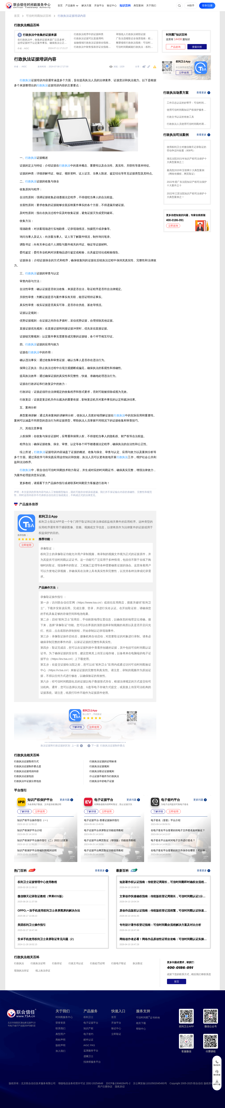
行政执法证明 (38, 963)
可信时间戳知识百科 (38, 15)
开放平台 (99, 5)
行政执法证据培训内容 (72, 15)
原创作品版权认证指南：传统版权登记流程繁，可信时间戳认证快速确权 (163, 910)
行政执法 (25, 80)
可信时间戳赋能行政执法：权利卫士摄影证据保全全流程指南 (135, 46)
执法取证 (138, 963)
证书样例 (148, 1017)
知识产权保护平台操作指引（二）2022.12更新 (42, 840)
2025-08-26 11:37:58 (27, 901)
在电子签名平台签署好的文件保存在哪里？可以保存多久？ (179, 850)
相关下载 (141, 1023)
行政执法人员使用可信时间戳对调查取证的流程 (187, 123)
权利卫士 (88, 1017)
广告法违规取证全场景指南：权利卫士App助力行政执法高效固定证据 (135, 38)
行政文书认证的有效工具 (180, 116)
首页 (60, 5)
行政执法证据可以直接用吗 (88, 38)
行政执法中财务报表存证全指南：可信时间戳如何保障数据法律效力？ (93, 46)
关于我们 (151, 5)
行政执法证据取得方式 (26, 761)
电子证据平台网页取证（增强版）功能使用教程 (110, 840)
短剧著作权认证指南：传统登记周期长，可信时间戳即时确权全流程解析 (163, 882)
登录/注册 (207, 5)
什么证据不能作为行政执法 (104, 776)
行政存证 (57, 963)
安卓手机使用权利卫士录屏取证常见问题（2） (46, 939)
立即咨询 (173, 225)
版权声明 (60, 1045)
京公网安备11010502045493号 (150, 1083)
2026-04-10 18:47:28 (129, 944)
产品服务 (70, 5)
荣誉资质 (60, 1022)
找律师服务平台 (92, 1061)
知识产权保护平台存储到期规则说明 (37, 850)
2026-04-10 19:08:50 (129, 887)
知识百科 (125, 5)
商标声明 (60, 1039)
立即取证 (116, 1034)
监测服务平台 (90, 1050)
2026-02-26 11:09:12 (27, 887)
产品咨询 (176, 46)
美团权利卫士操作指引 (32, 924)
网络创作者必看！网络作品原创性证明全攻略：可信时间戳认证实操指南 (163, 939)
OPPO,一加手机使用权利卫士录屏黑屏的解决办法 (49, 910)
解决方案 (86, 5)
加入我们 (60, 1050)
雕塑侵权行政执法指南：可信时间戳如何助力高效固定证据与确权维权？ (135, 42)
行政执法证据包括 (24, 776)
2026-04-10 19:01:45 (129, 916)
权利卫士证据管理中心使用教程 (37, 882)
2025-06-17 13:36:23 (27, 916)
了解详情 (77, 727)
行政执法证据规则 (99, 766)
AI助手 (190, 5)
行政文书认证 (76, 963)
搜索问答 (197, 46)
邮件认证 (88, 1039)
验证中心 (112, 5)
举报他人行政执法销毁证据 (131, 34)
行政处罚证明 (97, 963)
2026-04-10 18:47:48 (129, 930)
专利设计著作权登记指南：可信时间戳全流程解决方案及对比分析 (160, 924)
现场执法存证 (21, 970)
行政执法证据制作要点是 (27, 766)
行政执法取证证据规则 (101, 771)
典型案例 (138, 5)
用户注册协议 (105, 1086)
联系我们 (60, 1028)
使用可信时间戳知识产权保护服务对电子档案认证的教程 (187, 109)
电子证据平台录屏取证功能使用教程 (103, 830)
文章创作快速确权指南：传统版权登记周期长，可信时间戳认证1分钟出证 (163, 896)
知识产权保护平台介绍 (29, 830)
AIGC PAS (89, 1045)
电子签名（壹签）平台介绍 (165, 820)
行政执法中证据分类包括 (27, 781)
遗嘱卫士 (88, 1056)
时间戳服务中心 (64, 1017)
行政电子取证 (118, 963)
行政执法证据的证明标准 (103, 761)
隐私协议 (120, 1086)
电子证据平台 (90, 1022)
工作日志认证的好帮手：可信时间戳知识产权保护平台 (187, 102)
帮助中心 (141, 1028)
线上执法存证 (43, 970)
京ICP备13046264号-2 (118, 1083)
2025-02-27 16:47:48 (27, 930)
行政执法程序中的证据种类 (88, 34)
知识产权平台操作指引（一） (33, 820)
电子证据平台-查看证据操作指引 (101, 820)
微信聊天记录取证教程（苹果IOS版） (41, 896)
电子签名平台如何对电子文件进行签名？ (173, 840)
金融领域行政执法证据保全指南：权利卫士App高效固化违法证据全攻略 (93, 42)
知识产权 (88, 1028)
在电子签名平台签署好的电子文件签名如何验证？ (178, 830)
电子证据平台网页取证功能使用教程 (103, 850)
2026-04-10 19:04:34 (129, 901)
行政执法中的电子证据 (101, 781)
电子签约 (88, 1034)
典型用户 (60, 1034)
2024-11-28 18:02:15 (27, 944)
